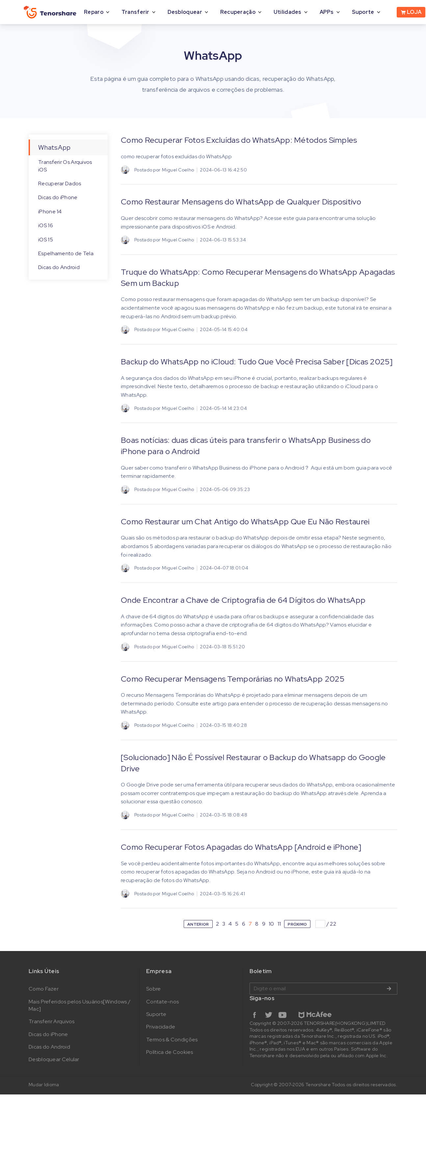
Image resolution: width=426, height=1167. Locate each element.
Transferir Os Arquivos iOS (65, 166)
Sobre (153, 988)
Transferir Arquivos (52, 1021)
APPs (327, 12)
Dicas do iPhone (58, 197)
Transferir (135, 12)
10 (271, 923)
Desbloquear (185, 12)
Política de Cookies (169, 1052)
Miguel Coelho (178, 170)
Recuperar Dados (59, 183)
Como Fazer (44, 988)
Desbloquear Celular (54, 1059)
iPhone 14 (50, 211)
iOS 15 (45, 239)
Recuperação (237, 12)
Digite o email (323, 989)
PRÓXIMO (297, 924)
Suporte (363, 12)
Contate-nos (162, 1001)
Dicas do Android (59, 267)
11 (279, 923)
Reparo (93, 12)
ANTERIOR (198, 924)
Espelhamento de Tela (65, 253)
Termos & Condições (172, 1039)
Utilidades (288, 12)
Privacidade (160, 1026)
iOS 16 (45, 225)
